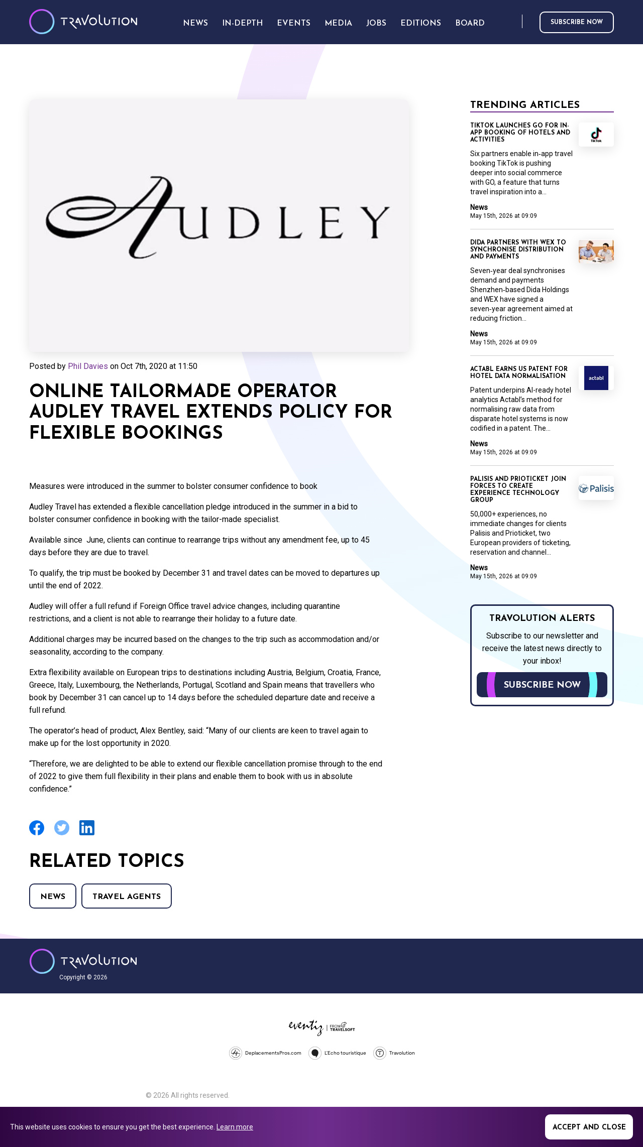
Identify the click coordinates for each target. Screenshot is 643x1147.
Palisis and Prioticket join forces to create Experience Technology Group (518, 489)
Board (470, 24)
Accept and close (589, 1127)
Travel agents (126, 897)
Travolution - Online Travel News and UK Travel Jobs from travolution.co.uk (83, 961)
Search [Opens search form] (512, 22)
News (52, 897)
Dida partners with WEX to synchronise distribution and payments (518, 250)
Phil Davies (88, 366)
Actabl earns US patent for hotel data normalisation (519, 372)
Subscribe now (577, 23)
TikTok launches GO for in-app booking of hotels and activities (520, 133)
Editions (420, 24)
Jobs (376, 24)
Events (293, 24)
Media (338, 24)
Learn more (235, 1127)
